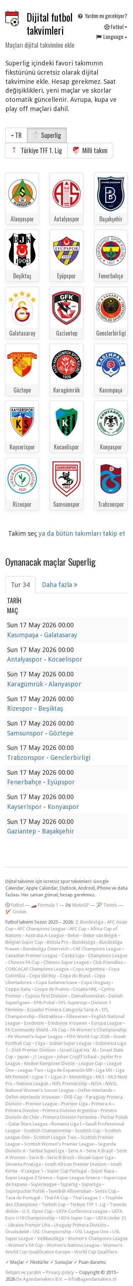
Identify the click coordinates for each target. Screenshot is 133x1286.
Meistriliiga (80, 1077)
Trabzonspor (26, 757)
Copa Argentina (89, 969)
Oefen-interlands (95, 1090)
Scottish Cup (88, 1130)
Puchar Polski (114, 1117)
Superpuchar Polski (25, 1191)
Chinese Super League (66, 962)
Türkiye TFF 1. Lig (36, 150)
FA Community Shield (26, 1029)
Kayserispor (25, 806)
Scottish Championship (47, 1130)
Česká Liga (72, 955)
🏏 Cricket (15, 911)
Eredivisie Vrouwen (67, 1023)
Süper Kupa (102, 1171)
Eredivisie (34, 1023)
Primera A (101, 1103)
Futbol (115, 26)
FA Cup (59, 1029)
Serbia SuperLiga (46, 1150)
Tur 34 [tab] (20, 584)
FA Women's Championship (98, 1029)
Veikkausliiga (50, 1238)
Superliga (91, 1184)
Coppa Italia (18, 989)
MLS (100, 1077)
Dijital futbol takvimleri (50, 23)
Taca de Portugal (22, 1197)
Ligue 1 (39, 1077)
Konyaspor (63, 806)
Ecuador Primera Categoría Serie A (62, 1009)
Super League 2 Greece (28, 1177)
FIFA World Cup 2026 (88, 1036)
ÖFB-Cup (73, 1097)
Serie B (36, 1157)
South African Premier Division (75, 1164)
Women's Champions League (98, 1238)
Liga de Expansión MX (69, 1070)
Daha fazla (59, 584)
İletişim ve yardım (23, 1272)
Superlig (47, 135)
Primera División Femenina (70, 1117)
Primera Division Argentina (70, 1110)
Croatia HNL (85, 989)
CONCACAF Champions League (37, 969)
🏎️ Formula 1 (44, 905)
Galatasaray (60, 635)
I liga (40, 1043)
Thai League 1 (86, 1197)
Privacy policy (60, 1272)
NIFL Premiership (69, 1083)
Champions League (107, 955)
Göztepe (61, 733)
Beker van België (100, 935)
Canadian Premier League (31, 955)
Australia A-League (44, 935)
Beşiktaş (50, 708)
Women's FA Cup (25, 1245)
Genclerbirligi (70, 757)
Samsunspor (26, 733)
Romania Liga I (66, 1124)
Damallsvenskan (88, 996)
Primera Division (22, 1110)
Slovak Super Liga (95, 1157)
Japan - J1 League (35, 1056)
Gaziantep (22, 831)
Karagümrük (26, 684)
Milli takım (90, 150)
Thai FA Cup (56, 1197)
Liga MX (104, 1070)
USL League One (92, 1231)
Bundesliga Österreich (46, 949)
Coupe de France (51, 989)
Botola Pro (57, 942)
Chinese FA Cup (24, 962)
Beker (73, 935)
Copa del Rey (42, 975)
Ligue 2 (58, 1077)
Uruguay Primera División (80, 1225)
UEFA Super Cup (75, 1218)
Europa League (106, 1023)
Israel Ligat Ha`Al (78, 1050)
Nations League (32, 1083)
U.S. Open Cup (37, 1211)
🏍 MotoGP (77, 905)
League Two (30, 1070)
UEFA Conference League (82, 1211)
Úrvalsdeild (17, 1231)
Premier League (41, 1103)
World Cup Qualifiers (95, 1252)
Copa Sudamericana (56, 982)
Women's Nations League (73, 1245)
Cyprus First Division (46, 996)
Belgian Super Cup (24, 942)
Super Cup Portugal (67, 1171)
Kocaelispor (65, 659)
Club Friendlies (108, 962)
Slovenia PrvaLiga (23, 1164)
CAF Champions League (97, 949)
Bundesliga (83, 942)
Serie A (75, 1150)
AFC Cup (78, 928)
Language (111, 36)
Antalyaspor (25, 659)
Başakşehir (58, 831)
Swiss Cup (105, 1191)
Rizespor (20, 708)
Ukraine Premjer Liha (29, 1225)
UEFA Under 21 (111, 1218)
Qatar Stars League (28, 1124)
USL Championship (52, 1231)
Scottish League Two (55, 1137)
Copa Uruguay (96, 982)
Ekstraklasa (50, 1016)
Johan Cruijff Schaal (76, 1056)
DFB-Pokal (44, 1002)
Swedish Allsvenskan (70, 1191)
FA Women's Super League (35, 1036)
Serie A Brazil (99, 1150)
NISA (96, 1083)
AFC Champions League (41, 928)
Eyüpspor (61, 782)
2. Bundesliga (89, 922)
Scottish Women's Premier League (59, 1144)
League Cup (91, 1063)
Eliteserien (77, 1016)
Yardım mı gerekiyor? (102, 15)
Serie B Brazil (60, 1157)
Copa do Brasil (75, 975)
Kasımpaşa (23, 635)
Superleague (44, 1184)
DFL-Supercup (73, 1002)
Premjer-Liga (74, 1103)
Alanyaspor (65, 684)
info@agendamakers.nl (92, 1279)
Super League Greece (78, 1177)
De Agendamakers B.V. (39, 1279)
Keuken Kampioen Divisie (49, 1063)
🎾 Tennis (106, 905)
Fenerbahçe (25, 782)
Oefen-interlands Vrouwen (32, 1097)
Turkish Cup (53, 1204)
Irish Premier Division (34, 1050)
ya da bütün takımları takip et (82, 533)
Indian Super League (70, 1043)
